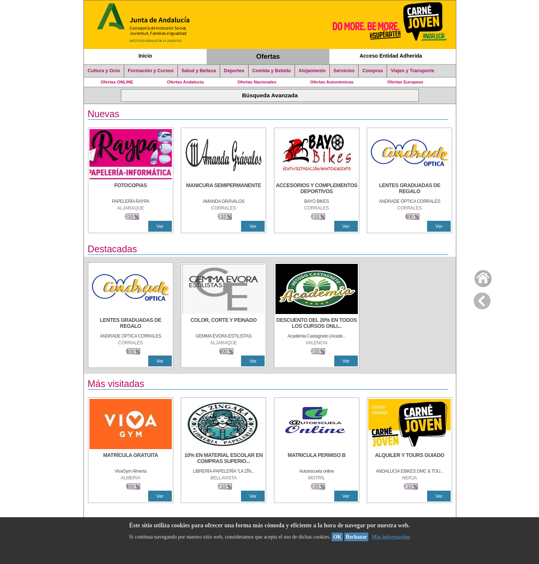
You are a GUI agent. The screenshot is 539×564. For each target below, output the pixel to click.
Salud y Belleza (199, 70)
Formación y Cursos (151, 70)
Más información (391, 537)
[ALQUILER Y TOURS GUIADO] (409, 459)
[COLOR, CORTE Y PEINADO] (223, 323)
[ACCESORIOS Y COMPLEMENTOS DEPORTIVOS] (316, 189)
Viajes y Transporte (412, 70)
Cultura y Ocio (104, 70)
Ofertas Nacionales (256, 82)
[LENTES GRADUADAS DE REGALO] (409, 189)
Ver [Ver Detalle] (160, 226)
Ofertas (268, 56)
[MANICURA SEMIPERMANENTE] (223, 189)
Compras (372, 70)
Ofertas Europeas (405, 82)
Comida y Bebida (271, 70)
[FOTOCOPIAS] (130, 189)
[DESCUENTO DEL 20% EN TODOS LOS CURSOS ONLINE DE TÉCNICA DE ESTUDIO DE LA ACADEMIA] (316, 323)
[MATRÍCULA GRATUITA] (130, 459)
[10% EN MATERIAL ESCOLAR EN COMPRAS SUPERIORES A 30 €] (223, 459)
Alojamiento (312, 70)
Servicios (344, 70)
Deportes (234, 70)
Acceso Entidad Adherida (391, 56)
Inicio (145, 56)
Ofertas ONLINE (117, 82)
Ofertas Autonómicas (331, 82)
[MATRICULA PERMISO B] (316, 459)
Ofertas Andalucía (185, 82)
